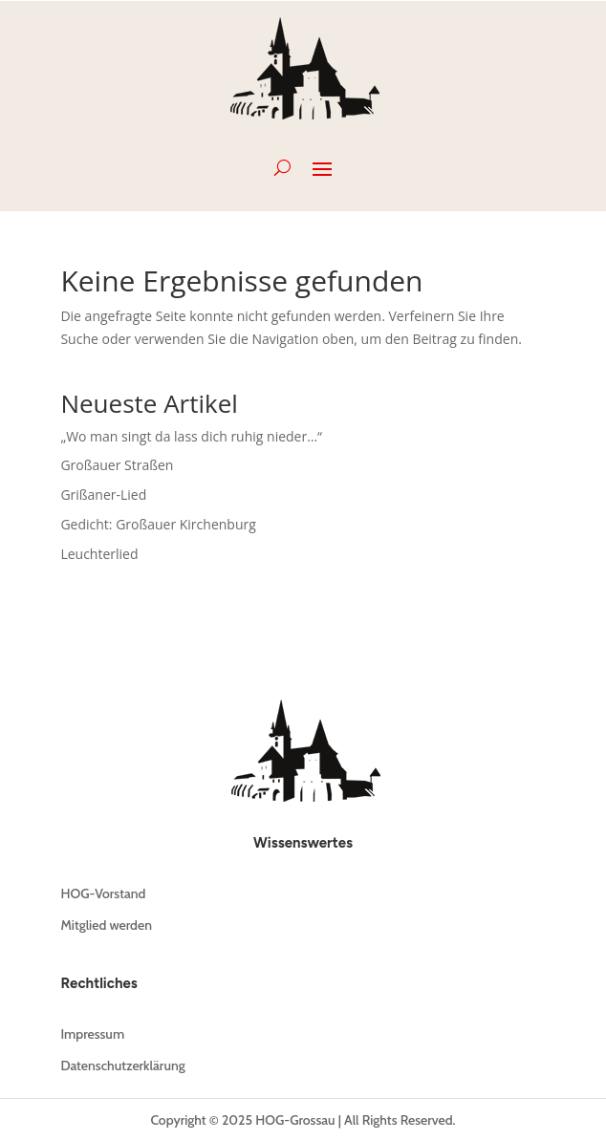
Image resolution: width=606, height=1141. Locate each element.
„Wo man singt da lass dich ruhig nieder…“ (191, 436)
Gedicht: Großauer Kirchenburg (157, 524)
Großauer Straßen (116, 465)
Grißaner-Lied (103, 494)
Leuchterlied (99, 554)
